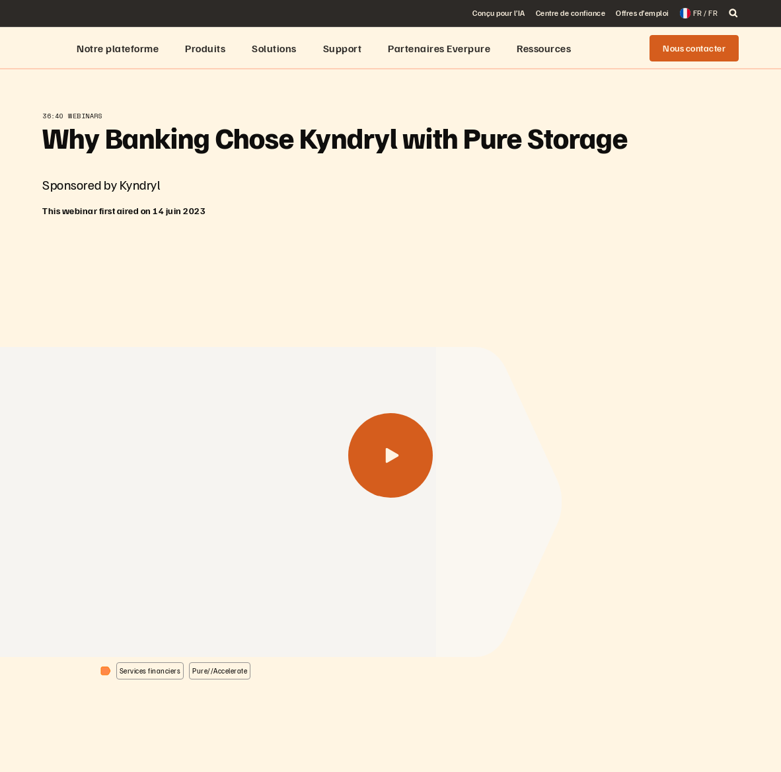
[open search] (733, 13)
